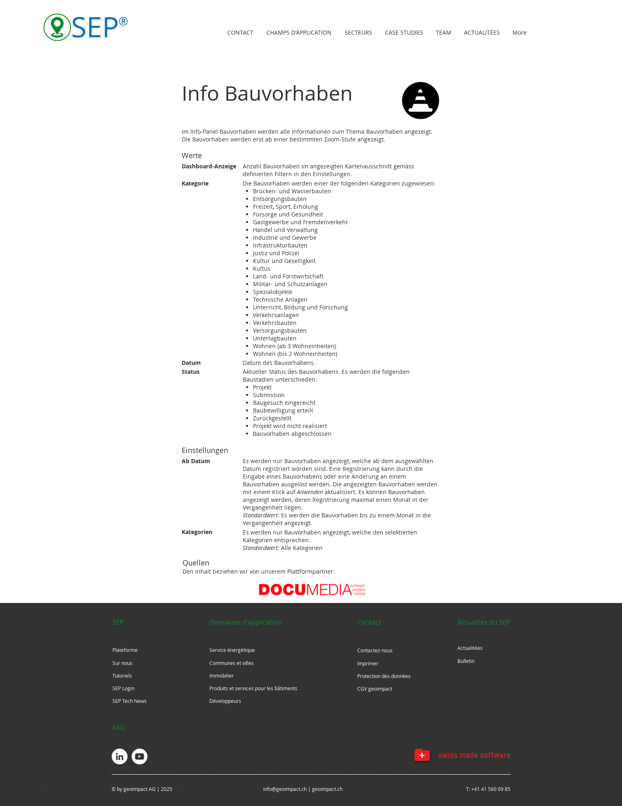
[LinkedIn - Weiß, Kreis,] (119, 756)
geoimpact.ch (327, 789)
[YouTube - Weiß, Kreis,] (139, 756)
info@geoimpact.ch (285, 789)
